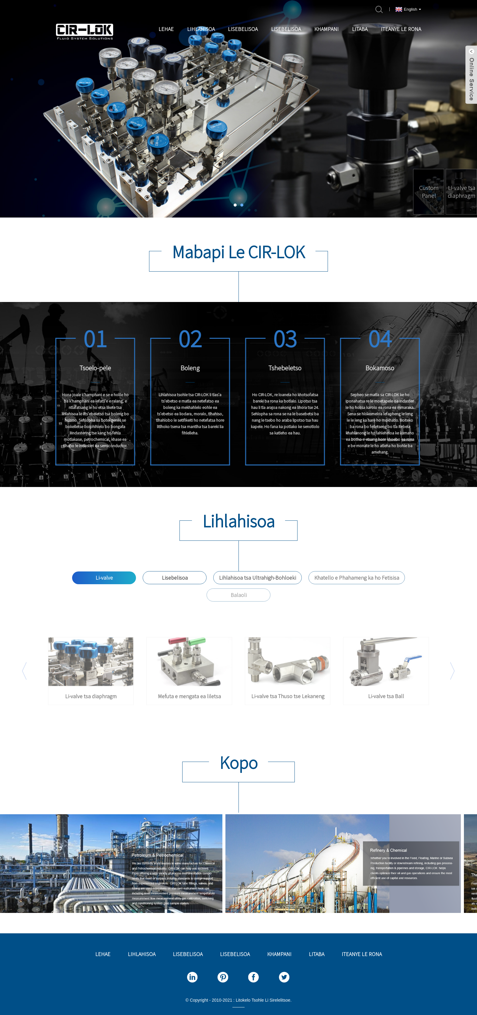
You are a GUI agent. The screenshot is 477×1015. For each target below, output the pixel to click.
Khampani (326, 29)
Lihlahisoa (201, 29)
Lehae (166, 29)
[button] (235, 205)
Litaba (359, 29)
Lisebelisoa (243, 29)
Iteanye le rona (401, 29)
